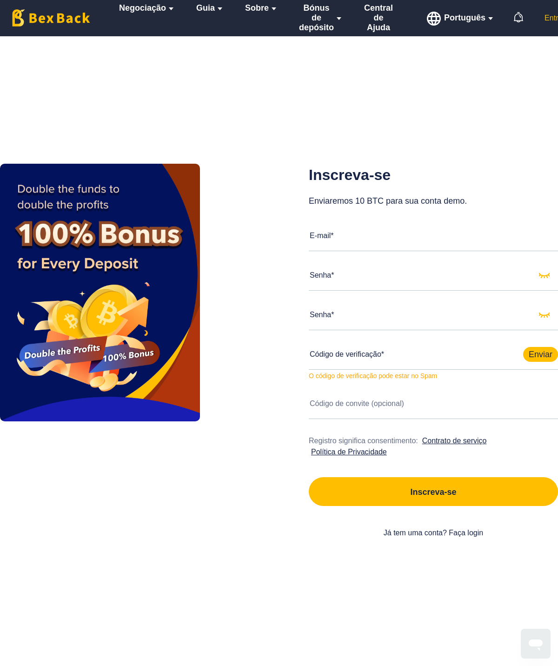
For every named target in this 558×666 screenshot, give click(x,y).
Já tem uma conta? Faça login (433, 533)
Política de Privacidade (349, 452)
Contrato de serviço (454, 441)
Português (464, 17)
